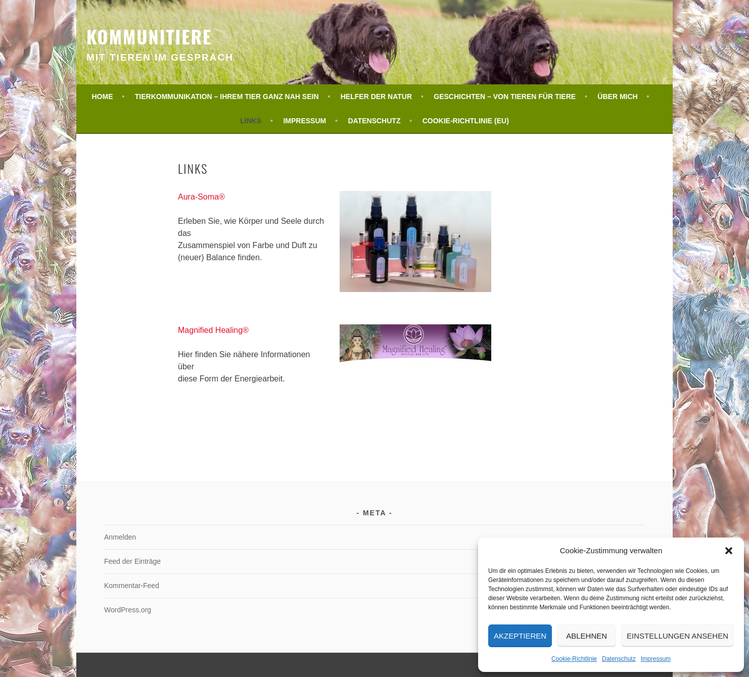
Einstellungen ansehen (677, 636)
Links (250, 121)
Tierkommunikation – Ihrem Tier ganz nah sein (227, 96)
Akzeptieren (520, 636)
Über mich (617, 96)
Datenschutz (619, 658)
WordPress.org (127, 610)
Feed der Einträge (132, 561)
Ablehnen (586, 636)
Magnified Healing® (213, 330)
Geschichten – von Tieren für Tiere (505, 96)
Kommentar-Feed (131, 586)
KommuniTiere (149, 36)
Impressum (656, 658)
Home (102, 96)
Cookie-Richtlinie (574, 658)
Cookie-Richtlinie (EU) (466, 121)
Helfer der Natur (376, 96)
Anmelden (120, 537)
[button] (729, 551)
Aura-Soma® (201, 196)
